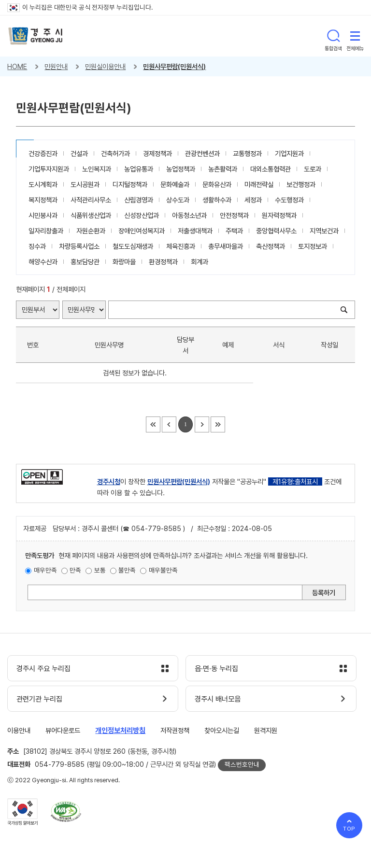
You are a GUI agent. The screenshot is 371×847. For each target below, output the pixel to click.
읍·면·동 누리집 (216, 668)
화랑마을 (124, 262)
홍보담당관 (85, 262)
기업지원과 (289, 153)
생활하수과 (216, 200)
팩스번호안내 (242, 764)
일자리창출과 (46, 231)
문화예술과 (174, 184)
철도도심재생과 (133, 246)
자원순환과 (90, 231)
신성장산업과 (141, 215)
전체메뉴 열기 (355, 35)
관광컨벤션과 (202, 153)
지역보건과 (324, 231)
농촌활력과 (222, 169)
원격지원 (265, 730)
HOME (17, 66)
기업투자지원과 (49, 169)
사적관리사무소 (91, 200)
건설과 (79, 153)
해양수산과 (43, 262)
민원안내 (56, 66)
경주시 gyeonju (35, 36)
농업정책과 (180, 169)
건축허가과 (115, 153)
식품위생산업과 (91, 215)
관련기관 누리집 (39, 699)
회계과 (199, 262)
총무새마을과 (225, 246)
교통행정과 (247, 153)
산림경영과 (138, 200)
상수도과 (177, 200)
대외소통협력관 (270, 169)
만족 (75, 570)
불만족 (127, 570)
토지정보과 (312, 246)
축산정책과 (270, 246)
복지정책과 (43, 200)
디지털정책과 (130, 184)
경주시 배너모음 (218, 699)
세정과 (253, 200)
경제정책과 (157, 153)
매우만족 (45, 570)
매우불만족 (163, 570)
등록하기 (323, 593)
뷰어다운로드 (62, 730)
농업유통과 (138, 169)
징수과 (37, 246)
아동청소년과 (189, 215)
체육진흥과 (180, 246)
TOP (349, 828)
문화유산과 (216, 184)
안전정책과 (234, 215)
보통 (100, 570)
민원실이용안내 (105, 66)
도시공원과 (85, 184)
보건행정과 (300, 184)
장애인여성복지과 (141, 231)
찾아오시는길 (221, 730)
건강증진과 (43, 153)
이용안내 (18, 730)
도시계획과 (43, 184)
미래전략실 (258, 184)
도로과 (312, 169)
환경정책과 (163, 262)
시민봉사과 (43, 215)
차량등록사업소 (79, 246)
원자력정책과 (279, 215)
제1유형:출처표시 (295, 481)
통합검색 (333, 35)
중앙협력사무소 (276, 231)
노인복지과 (96, 169)
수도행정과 (289, 200)
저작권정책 (174, 730)
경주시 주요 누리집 (43, 668)
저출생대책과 (195, 231)
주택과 (234, 231)
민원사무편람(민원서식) (174, 66)
